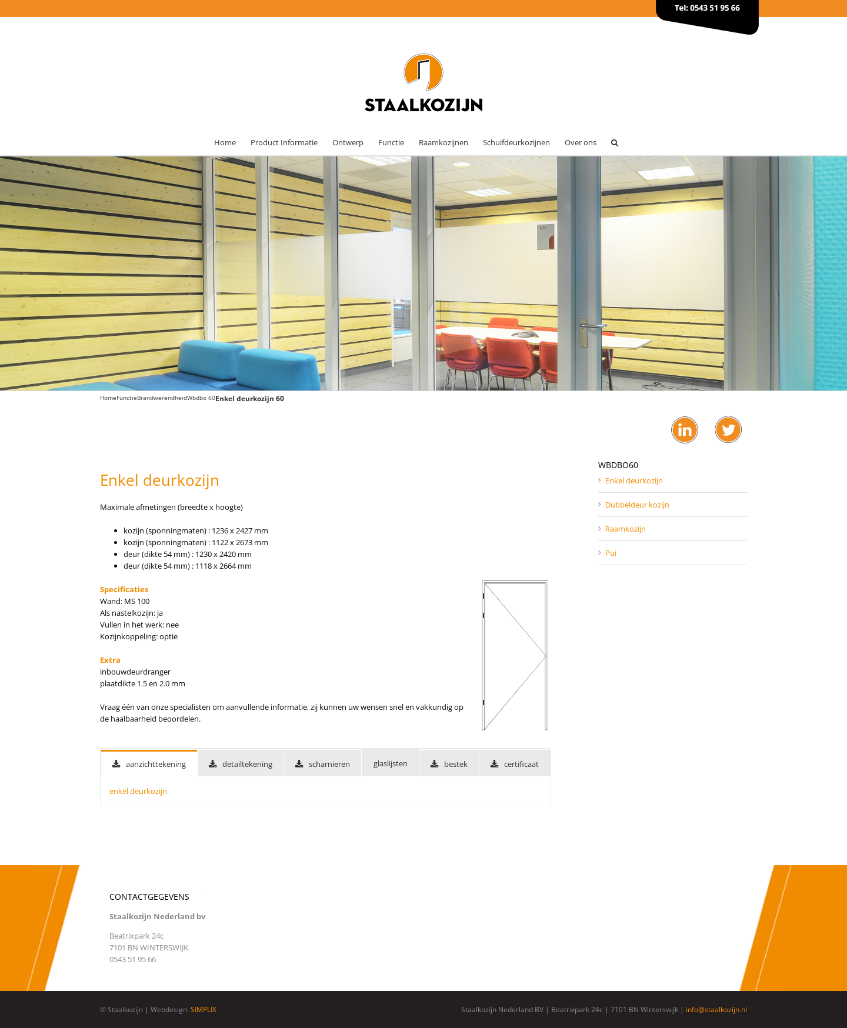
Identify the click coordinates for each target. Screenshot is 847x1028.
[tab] (149, 763)
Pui (610, 553)
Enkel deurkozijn (634, 480)
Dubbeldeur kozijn (637, 504)
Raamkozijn (625, 528)
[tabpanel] (325, 791)
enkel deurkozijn (138, 791)
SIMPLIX (203, 1009)
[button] (614, 142)
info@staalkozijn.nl (716, 1009)
